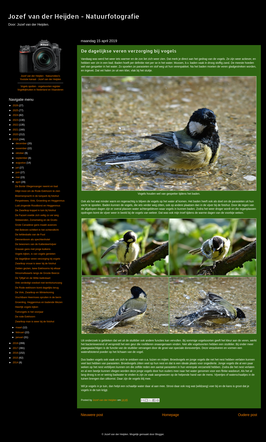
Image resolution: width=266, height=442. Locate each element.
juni (18, 172)
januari (20, 337)
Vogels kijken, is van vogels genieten (35, 253)
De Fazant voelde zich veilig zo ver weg (37, 215)
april (18, 182)
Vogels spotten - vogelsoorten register (40, 86)
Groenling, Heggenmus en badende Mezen (38, 302)
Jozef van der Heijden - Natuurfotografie (74, 16)
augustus (21, 162)
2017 (16, 348)
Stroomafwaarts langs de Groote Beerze (37, 273)
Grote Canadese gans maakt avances (36, 225)
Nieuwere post (92, 415)
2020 (16, 134)
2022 (16, 124)
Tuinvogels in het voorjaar (29, 312)
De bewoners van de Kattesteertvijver (35, 244)
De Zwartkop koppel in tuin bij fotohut (35, 210)
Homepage (170, 415)
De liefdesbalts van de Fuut (30, 234)
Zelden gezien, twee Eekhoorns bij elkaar (37, 268)
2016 (16, 352)
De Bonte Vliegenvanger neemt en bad (36, 186)
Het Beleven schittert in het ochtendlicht (37, 229)
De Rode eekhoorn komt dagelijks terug (37, 287)
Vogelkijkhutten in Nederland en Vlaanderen (40, 89)
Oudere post (247, 415)
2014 (16, 362)
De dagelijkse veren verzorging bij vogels (37, 258)
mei (18, 177)
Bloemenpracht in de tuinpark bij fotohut (37, 196)
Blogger (159, 434)
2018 (16, 343)
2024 (16, 115)
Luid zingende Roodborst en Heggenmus (37, 205)
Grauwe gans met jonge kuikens (32, 249)
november (22, 148)
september (22, 158)
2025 (16, 110)
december (22, 143)
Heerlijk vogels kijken (26, 307)
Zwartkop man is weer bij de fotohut (34, 321)
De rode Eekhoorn (25, 316)
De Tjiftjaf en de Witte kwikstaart (32, 278)
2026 (16, 105)
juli (18, 167)
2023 (16, 120)
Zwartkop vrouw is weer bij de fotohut (35, 263)
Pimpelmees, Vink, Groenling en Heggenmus (39, 200)
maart (19, 327)
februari (20, 332)
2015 (16, 357)
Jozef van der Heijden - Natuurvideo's (40, 76)
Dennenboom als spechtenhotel (32, 239)
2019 (16, 139)
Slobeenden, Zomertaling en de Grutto (36, 220)
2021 (16, 129)
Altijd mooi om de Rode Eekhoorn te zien (37, 191)
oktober (20, 153)
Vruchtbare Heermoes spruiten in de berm (38, 297)
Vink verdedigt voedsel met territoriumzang (38, 282)
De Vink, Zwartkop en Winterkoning (34, 292)
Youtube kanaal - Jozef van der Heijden (40, 79)
